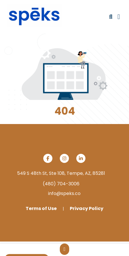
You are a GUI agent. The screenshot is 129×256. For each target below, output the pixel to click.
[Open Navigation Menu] (119, 17)
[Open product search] (111, 17)
